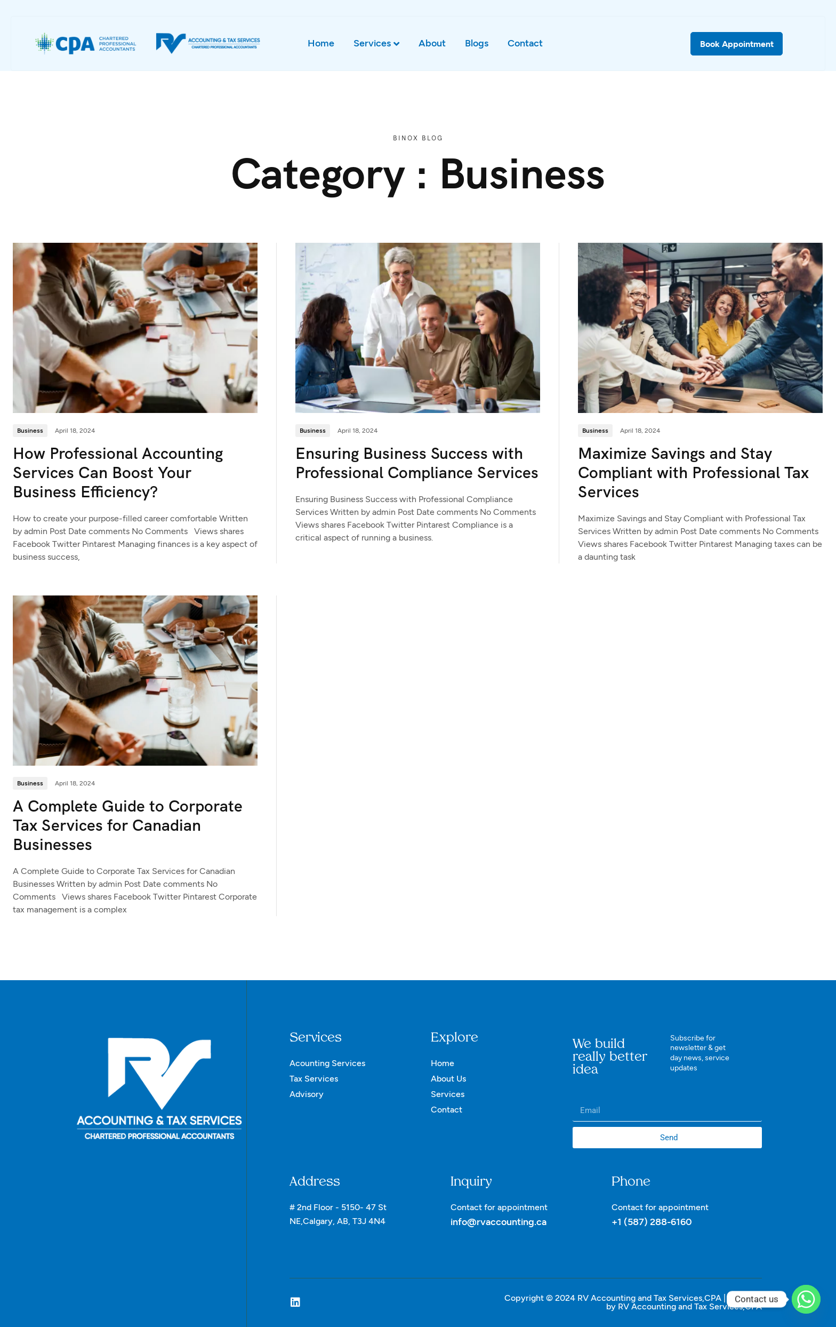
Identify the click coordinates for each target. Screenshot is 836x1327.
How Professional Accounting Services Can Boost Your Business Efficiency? (118, 473)
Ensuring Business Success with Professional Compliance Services (416, 463)
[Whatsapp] (806, 1299)
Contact (525, 43)
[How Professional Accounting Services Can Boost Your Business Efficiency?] (135, 327)
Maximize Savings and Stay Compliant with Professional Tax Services (693, 473)
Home (321, 43)
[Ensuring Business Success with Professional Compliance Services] (417, 327)
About (432, 43)
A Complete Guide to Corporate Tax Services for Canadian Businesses (128, 825)
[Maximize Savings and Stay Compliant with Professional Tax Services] (700, 327)
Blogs (476, 43)
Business (30, 431)
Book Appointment (737, 44)
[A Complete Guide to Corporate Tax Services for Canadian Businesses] (135, 680)
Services (376, 43)
